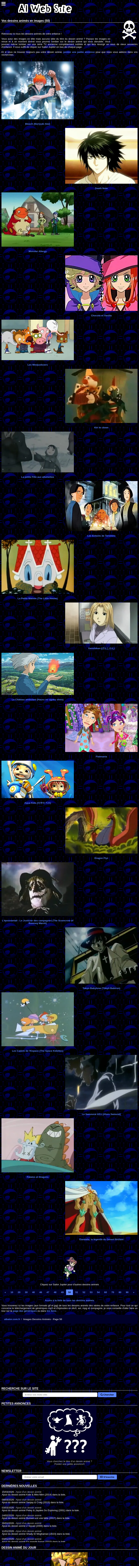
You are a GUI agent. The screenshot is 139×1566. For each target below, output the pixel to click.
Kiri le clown (101, 427)
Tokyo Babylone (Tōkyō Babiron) (101, 988)
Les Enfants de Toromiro (101, 535)
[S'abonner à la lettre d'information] (59, 1477)
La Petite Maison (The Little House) (38, 598)
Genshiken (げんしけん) (101, 648)
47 (48, 1292)
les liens (51, 1311)
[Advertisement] (69, 1358)
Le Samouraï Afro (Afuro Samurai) (101, 1114)
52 (84, 1292)
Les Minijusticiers (38, 364)
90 (127, 1292)
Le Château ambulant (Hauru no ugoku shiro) (38, 699)
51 (76, 1292)
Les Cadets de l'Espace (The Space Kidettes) (37, 1050)
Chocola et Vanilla (101, 315)
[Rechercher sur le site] (60, 1394)
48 (55, 1292)
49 (62, 1292)
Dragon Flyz (101, 858)
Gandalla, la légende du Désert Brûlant (101, 1239)
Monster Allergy (38, 251)
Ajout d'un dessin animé (28, 1492)
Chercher (107, 1394)
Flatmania (101, 756)
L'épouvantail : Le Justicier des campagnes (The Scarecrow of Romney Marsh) (37, 922)
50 (69, 1292)
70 (112, 1292)
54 (98, 1292)
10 (11, 1292)
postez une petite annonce (79, 52)
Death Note (101, 188)
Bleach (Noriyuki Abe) (37, 124)
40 (33, 1292)
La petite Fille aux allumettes (37, 477)
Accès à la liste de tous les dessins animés (69, 1300)
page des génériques (25, 1311)
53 (91, 1292)
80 (120, 1292)
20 (19, 1292)
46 (40, 1292)
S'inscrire (107, 1477)
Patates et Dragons (38, 1177)
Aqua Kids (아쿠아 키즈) (37, 803)
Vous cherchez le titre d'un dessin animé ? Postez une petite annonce (69, 1435)
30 (26, 1292)
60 (105, 1292)
